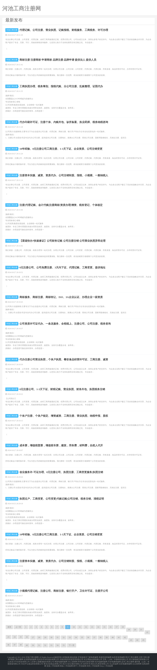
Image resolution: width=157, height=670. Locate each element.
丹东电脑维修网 (114, 661)
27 (33, 637)
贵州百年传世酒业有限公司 (48, 659)
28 (39, 637)
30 (51, 637)
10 (74, 627)
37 (94, 637)
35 (82, 637)
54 (57, 645)
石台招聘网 (137, 663)
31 (57, 637)
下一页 (71, 645)
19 (129, 630)
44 (137, 640)
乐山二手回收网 (106, 664)
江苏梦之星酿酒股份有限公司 (42, 661)
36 (88, 637)
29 (45, 637)
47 (14, 645)
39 (106, 637)
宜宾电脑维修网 (125, 663)
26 (27, 637)
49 (27, 645)
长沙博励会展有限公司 (93, 659)
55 (64, 645)
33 (70, 637)
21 (141, 630)
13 (92, 627)
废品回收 (73, 657)
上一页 (18, 627)
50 (33, 645)
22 (147, 632)
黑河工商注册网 (131, 657)
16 (110, 627)
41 (119, 637)
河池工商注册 (12, 30)
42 (125, 637)
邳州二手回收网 (93, 664)
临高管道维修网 (118, 657)
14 (98, 627)
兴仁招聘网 (72, 661)
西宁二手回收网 (79, 664)
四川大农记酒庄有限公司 (72, 663)
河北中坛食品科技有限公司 (32, 663)
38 (100, 637)
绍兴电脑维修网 (101, 661)
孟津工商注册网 (127, 661)
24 (14, 637)
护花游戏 (81, 657)
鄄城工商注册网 (16, 659)
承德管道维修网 (105, 657)
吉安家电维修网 (30, 659)
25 (21, 637)
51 (39, 645)
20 (135, 630)
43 (131, 640)
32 (64, 637)
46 (8, 645)
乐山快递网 (114, 663)
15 (104, 627)
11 (80, 627)
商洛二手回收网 (66, 664)
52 (45, 645)
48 (21, 645)
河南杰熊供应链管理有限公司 (71, 659)
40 (113, 637)
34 (76, 637)
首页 (9, 627)
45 (143, 640)
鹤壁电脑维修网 (61, 661)
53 (51, 645)
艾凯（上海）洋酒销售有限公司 (115, 659)
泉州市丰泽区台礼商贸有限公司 (96, 663)
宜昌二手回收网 (53, 664)
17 (117, 627)
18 (123, 627)
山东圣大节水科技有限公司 (19, 661)
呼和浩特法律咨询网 (86, 661)
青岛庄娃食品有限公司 (53, 663)
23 (8, 637)
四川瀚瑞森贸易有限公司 (139, 659)
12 (86, 627)
